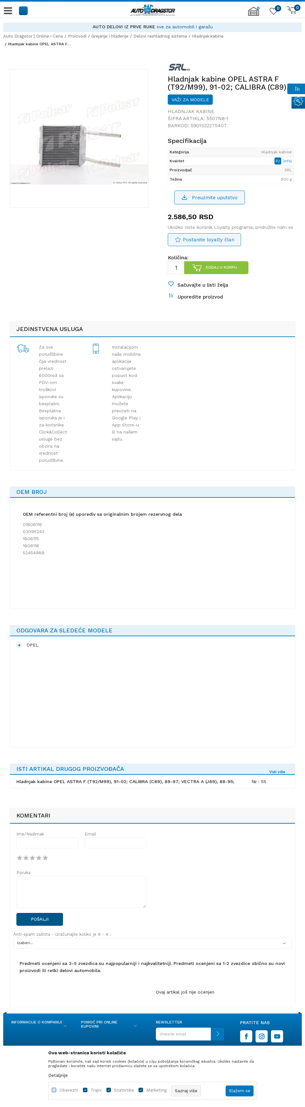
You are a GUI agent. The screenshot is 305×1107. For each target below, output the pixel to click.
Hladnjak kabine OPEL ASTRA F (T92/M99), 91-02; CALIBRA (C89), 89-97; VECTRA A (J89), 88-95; (125, 781)
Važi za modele (190, 99)
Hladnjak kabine (208, 36)
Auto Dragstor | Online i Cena (33, 36)
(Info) (287, 161)
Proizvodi (77, 36)
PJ (278, 161)
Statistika (124, 1090)
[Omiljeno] (273, 12)
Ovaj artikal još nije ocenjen (185, 992)
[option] (152, 26)
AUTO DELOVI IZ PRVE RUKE (124, 26)
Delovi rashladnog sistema (160, 36)
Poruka (23, 872)
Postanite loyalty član (208, 240)
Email (90, 834)
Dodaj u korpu (221, 267)
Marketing (156, 1090)
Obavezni (68, 1090)
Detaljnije (58, 1075)
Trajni (96, 1090)
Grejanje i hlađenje (110, 36)
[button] (23, 10)
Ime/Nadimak (30, 834)
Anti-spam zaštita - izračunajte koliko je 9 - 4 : (62, 934)
